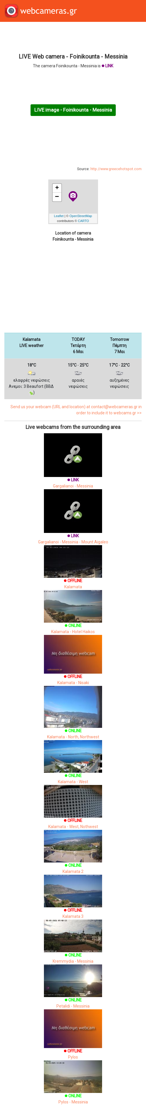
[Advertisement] (73, 36)
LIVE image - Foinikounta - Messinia (73, 110)
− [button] (57, 197)
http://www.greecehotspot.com (116, 169)
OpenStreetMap (81, 216)
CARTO (83, 221)
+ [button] (57, 188)
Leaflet (59, 216)
